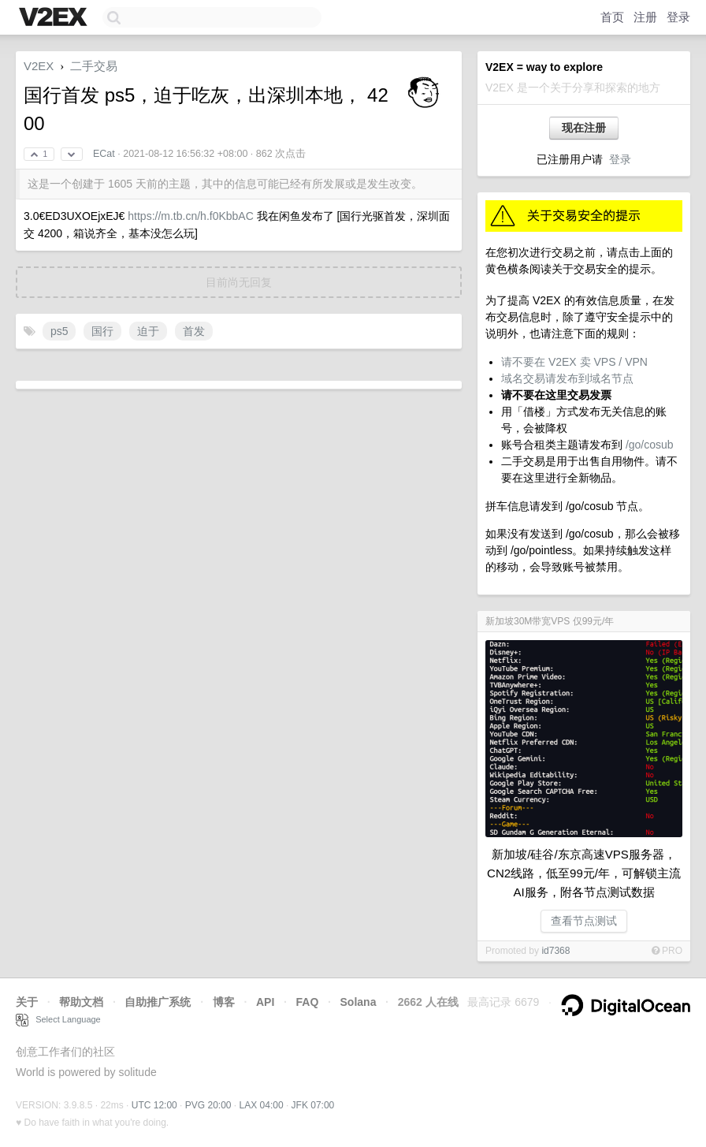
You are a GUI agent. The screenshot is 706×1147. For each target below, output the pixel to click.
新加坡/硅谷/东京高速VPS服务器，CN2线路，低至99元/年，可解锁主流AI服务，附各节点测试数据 (584, 873)
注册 (645, 17)
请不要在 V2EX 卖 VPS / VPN (574, 362)
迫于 (148, 331)
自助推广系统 (157, 1002)
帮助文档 (81, 1002)
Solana (358, 1002)
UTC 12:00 (154, 1105)
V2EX (39, 66)
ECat (104, 153)
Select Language (58, 1019)
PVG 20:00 (208, 1105)
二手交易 (93, 66)
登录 (678, 17)
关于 (27, 1002)
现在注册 (584, 127)
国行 (102, 331)
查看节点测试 (584, 920)
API (265, 1002)
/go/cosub (650, 444)
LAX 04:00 (262, 1105)
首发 (194, 331)
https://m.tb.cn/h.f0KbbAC (191, 216)
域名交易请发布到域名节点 (567, 378)
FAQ (307, 1002)
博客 (224, 1002)
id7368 (555, 950)
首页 (612, 17)
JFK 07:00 (313, 1105)
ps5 (59, 331)
